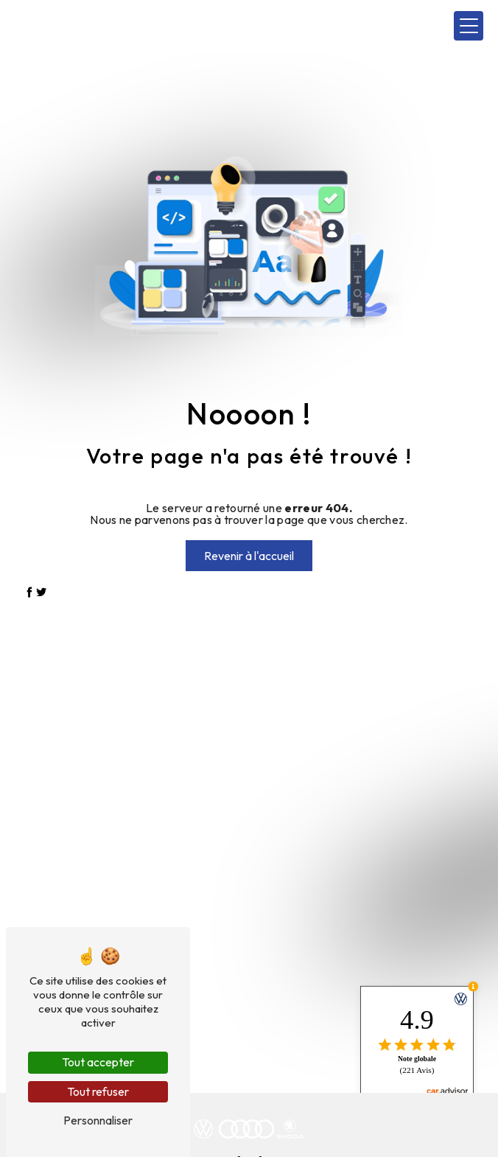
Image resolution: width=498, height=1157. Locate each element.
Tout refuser (98, 1091)
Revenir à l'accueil (249, 555)
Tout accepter (98, 1062)
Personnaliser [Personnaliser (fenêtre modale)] (98, 1120)
